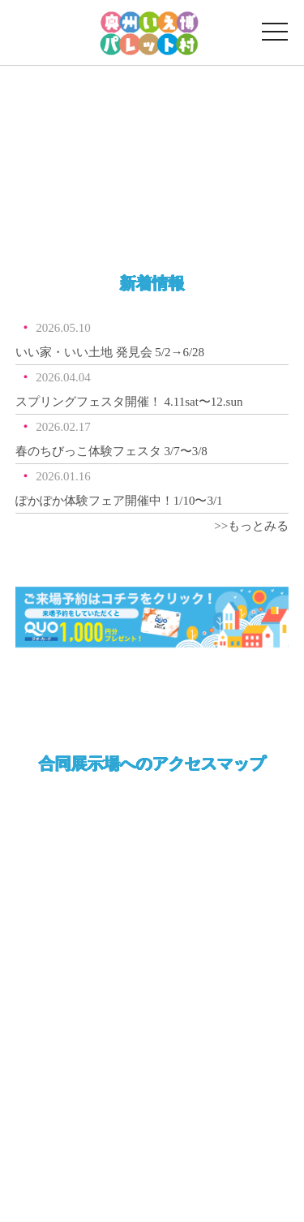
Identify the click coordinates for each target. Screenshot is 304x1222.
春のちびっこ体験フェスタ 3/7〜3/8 (111, 451)
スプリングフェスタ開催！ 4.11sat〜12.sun (129, 401)
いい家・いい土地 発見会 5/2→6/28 (109, 352)
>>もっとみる (251, 525)
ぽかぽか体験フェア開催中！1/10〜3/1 (119, 500)
